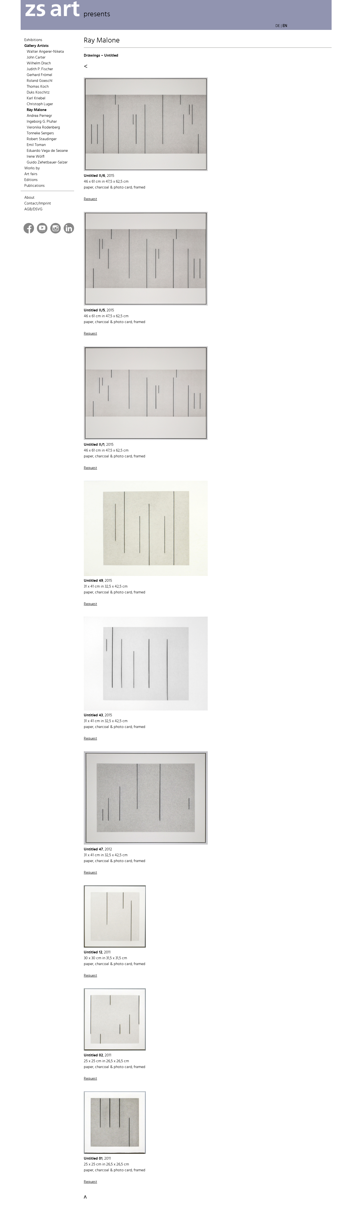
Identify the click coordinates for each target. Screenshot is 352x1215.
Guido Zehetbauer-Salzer (47, 162)
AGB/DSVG (33, 209)
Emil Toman (36, 145)
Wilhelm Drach (39, 63)
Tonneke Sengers (40, 133)
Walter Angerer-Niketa (45, 52)
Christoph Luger (40, 104)
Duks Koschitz (38, 92)
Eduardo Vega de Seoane (47, 151)
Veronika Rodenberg (43, 127)
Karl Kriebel (36, 98)
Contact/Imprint (37, 203)
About (29, 198)
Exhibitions (33, 40)
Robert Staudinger (42, 139)
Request (90, 199)
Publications (34, 186)
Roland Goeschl (39, 81)
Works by (32, 168)
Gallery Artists (36, 46)
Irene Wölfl (35, 157)
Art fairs (30, 174)
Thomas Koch (38, 87)
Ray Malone (36, 110)
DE (277, 26)
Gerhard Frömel (39, 75)
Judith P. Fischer (40, 69)
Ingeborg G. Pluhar (42, 122)
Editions (31, 180)
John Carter (36, 57)
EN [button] (285, 26)
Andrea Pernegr (39, 116)
